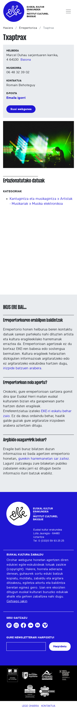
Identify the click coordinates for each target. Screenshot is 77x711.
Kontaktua (48, 706)
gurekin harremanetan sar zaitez (43, 458)
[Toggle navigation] (68, 11)
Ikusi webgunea (20, 109)
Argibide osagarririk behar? (24, 439)
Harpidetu (60, 646)
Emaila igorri (15, 97)
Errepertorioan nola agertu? (25, 382)
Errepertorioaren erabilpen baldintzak (33, 320)
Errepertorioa (28, 28)
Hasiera (8, 28)
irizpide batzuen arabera (22, 368)
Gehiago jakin (17, 601)
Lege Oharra (30, 706)
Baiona (26, 59)
